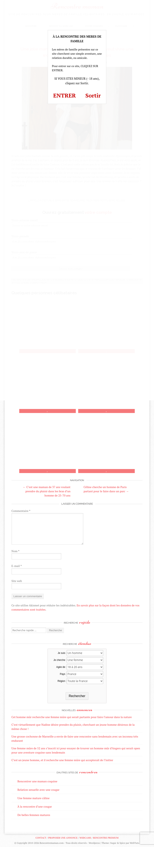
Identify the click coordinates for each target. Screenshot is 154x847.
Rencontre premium (106, 837)
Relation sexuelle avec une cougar (38, 790)
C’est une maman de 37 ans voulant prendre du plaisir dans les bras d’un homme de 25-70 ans (46, 491)
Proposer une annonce (62, 837)
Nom (15, 551)
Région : (62, 681)
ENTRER (64, 95)
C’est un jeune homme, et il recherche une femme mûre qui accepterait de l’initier (62, 760)
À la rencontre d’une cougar (34, 806)
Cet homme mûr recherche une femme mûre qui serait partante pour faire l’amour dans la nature (71, 717)
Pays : (63, 674)
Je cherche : (59, 660)
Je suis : (62, 653)
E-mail (16, 566)
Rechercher (77, 696)
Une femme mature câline (33, 798)
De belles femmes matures (33, 815)
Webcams (85, 837)
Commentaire (20, 511)
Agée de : (61, 667)
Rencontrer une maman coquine (37, 781)
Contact (40, 837)
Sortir (93, 95)
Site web (16, 581)
